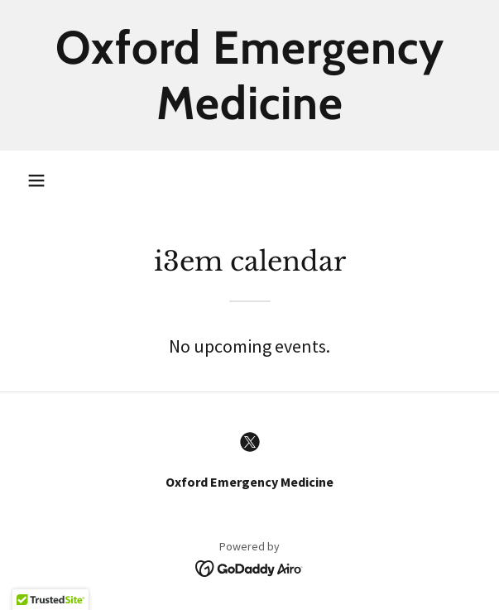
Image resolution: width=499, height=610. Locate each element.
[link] (249, 75)
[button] (36, 180)
